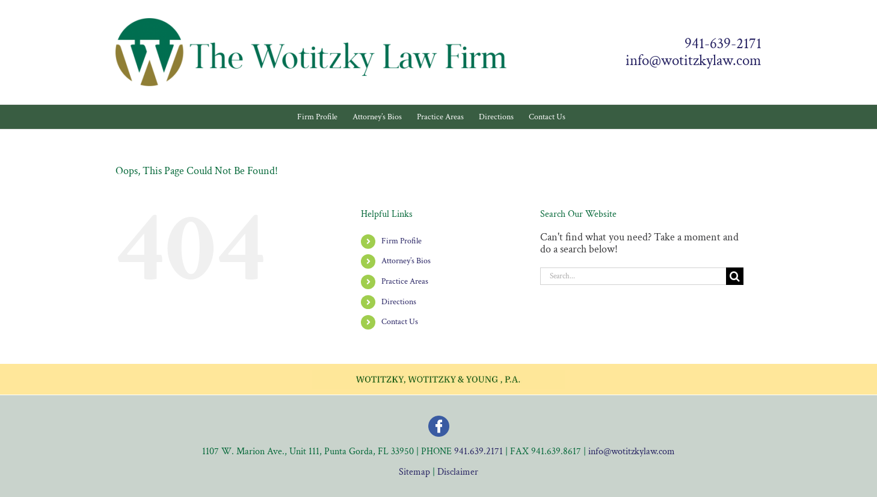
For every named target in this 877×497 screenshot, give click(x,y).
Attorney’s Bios (406, 260)
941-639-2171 (723, 44)
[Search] (734, 276)
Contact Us (399, 321)
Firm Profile (401, 241)
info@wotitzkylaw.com (694, 60)
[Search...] (633, 276)
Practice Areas (404, 281)
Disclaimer (457, 472)
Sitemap (414, 472)
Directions (398, 301)
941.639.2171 (478, 451)
